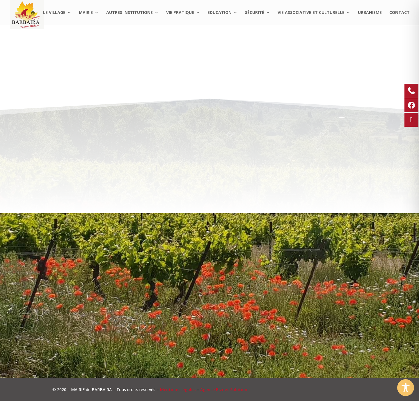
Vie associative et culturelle (311, 12)
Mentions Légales (178, 389)
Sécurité (254, 12)
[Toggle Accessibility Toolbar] (406, 388)
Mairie (86, 12)
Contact (399, 12)
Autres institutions (129, 12)
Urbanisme (370, 12)
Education (219, 12)
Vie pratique (180, 12)
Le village (54, 12)
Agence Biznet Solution (223, 389)
